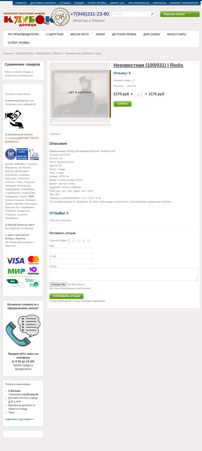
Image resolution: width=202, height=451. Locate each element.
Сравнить (54, 134)
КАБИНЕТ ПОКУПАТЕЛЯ (184, 3)
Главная (8, 53)
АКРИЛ (100, 34)
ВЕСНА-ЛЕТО (80, 34)
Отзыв (52, 266)
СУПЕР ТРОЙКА (19, 42)
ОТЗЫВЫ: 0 (58, 213)
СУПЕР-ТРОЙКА (97, 3)
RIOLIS (57, 53)
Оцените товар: (122, 80)
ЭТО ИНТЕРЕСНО (138, 3)
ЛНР (31, 196)
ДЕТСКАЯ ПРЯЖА (124, 34)
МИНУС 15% (117, 3)
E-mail (52, 256)
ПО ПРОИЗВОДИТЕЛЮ (23, 34)
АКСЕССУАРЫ (176, 34)
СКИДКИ (79, 3)
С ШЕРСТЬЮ (54, 34)
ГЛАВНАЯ (20, 3)
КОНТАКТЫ (159, 3)
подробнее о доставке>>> (19, 419)
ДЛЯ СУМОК (151, 34)
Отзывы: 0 (122, 73)
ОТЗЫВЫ (65, 3)
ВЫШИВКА (43, 53)
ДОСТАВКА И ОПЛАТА (43, 3)
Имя (51, 246)
